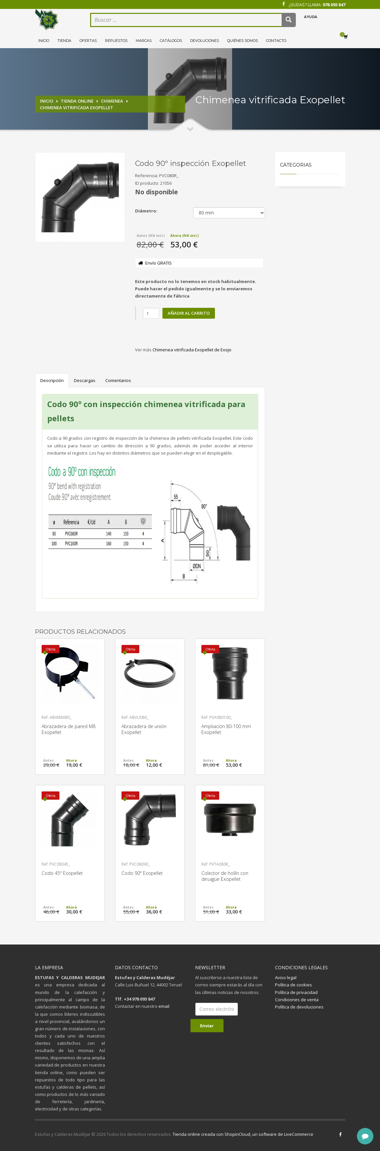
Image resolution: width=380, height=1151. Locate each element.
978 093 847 (334, 5)
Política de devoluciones (299, 1007)
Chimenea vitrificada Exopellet (76, 108)
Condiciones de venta (297, 1000)
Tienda (64, 40)
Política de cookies (293, 985)
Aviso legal (285, 977)
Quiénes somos (242, 40)
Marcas (144, 40)
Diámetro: (146, 211)
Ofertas (88, 40)
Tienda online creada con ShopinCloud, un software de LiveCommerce (243, 1134)
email (163, 1006)
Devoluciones (204, 40)
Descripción (52, 380)
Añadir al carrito (189, 313)
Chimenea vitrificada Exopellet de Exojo (192, 350)
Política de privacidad (296, 992)
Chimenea (112, 101)
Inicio (43, 40)
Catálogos (171, 40)
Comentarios (118, 380)
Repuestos (116, 40)
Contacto (276, 40)
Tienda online (77, 101)
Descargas (84, 380)
